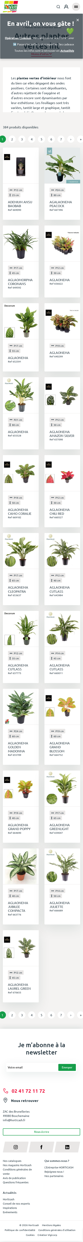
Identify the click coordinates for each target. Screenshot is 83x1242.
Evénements (10, 1212)
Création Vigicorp (47, 1234)
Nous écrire (41, 1132)
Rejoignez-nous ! (54, 1171)
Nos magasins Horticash (17, 1165)
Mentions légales (51, 1225)
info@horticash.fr (14, 1120)
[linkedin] (67, 1147)
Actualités (67, 50)
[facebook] (41, 1147)
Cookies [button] (30, 1234)
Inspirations (10, 1207)
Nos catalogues (12, 1160)
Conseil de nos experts (16, 1203)
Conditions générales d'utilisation (56, 1230)
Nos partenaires (53, 1176)
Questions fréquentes (16, 1182)
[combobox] (58, 7)
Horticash (8, 1199)
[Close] (77, 20)
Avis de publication (14, 1178)
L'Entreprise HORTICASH (58, 1167)
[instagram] (16, 1147)
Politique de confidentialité (20, 1230)
